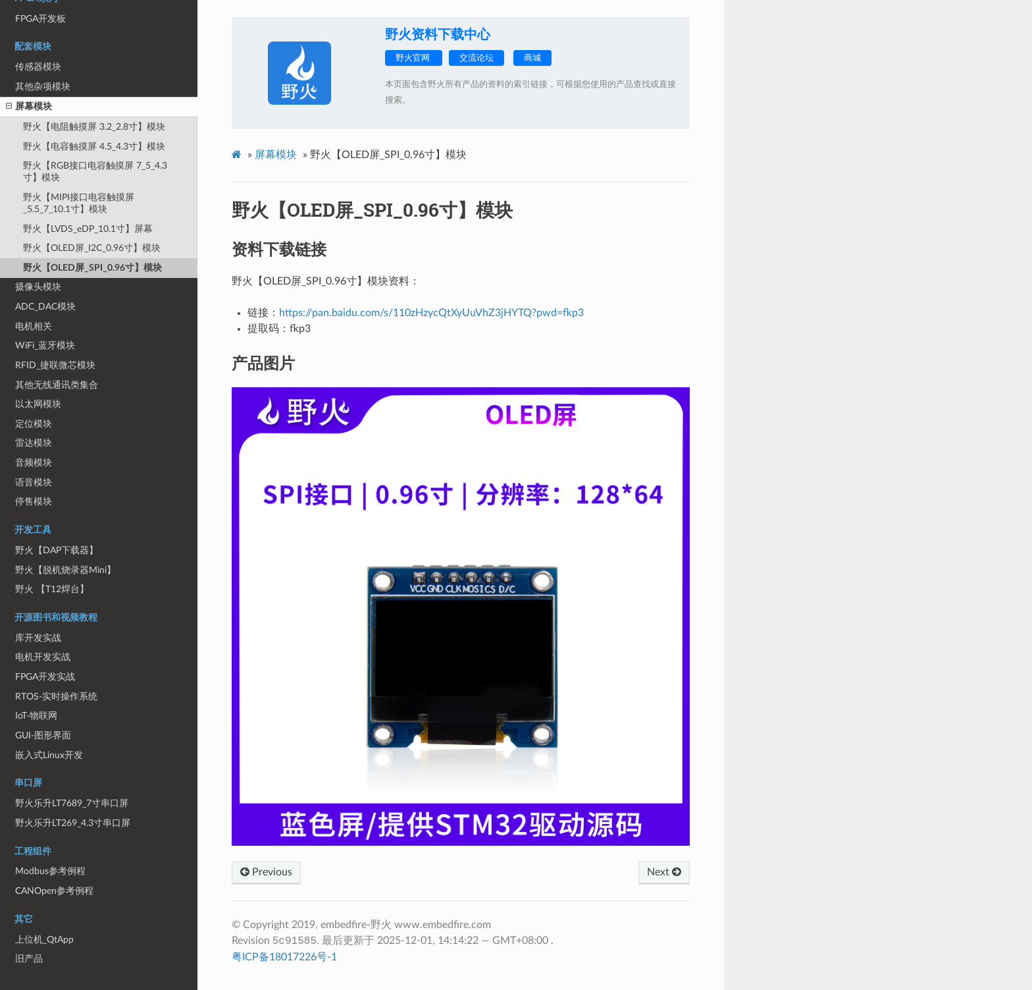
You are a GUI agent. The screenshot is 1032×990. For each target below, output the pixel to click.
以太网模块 (38, 404)
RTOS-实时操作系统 (56, 696)
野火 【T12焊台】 (52, 589)
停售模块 (33, 502)
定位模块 (33, 424)
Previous (266, 872)
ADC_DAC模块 (45, 307)
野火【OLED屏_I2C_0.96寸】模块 (92, 248)
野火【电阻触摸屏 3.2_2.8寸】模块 (94, 127)
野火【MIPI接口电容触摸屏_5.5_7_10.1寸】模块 (78, 203)
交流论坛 (476, 58)
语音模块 (33, 482)
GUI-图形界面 (43, 735)
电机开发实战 (42, 657)
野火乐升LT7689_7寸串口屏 (71, 803)
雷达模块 (33, 443)
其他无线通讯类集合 (56, 385)
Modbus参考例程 (50, 871)
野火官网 (414, 58)
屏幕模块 (29, 107)
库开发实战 (38, 638)
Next (664, 872)
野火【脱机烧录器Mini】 (65, 570)
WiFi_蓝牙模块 (45, 345)
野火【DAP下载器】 (56, 550)
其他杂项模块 (42, 87)
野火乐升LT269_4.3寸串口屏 (72, 823)
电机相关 (33, 326)
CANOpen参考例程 (54, 891)
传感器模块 (38, 67)
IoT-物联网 (36, 716)
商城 (532, 58)
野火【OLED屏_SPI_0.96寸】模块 (92, 268)
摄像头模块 (38, 287)
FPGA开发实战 (45, 677)
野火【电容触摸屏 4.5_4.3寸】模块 (94, 146)
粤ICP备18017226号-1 (284, 957)
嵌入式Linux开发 (49, 755)
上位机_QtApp (44, 940)
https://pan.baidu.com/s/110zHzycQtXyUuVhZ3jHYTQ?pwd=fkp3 (431, 313)
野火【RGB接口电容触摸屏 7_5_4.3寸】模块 (95, 171)
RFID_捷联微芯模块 (55, 365)
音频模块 (33, 463)
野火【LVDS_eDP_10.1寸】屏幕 (88, 229)
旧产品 (29, 959)
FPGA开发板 (40, 19)
